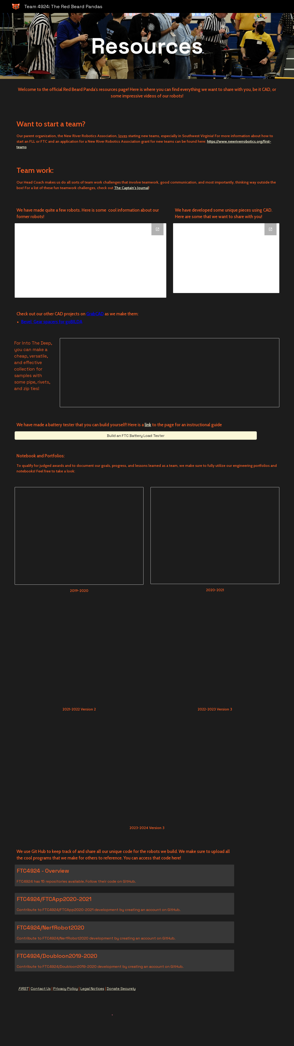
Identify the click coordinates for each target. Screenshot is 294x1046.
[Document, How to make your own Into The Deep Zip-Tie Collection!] (169, 372)
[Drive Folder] (90, 260)
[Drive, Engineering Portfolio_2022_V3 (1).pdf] (215, 655)
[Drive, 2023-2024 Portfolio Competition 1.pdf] (147, 774)
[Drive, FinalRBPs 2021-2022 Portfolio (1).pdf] (79, 655)
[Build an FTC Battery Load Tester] (136, 435)
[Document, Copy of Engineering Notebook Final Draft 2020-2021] (215, 535)
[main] (147, 46)
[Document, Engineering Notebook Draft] (79, 536)
